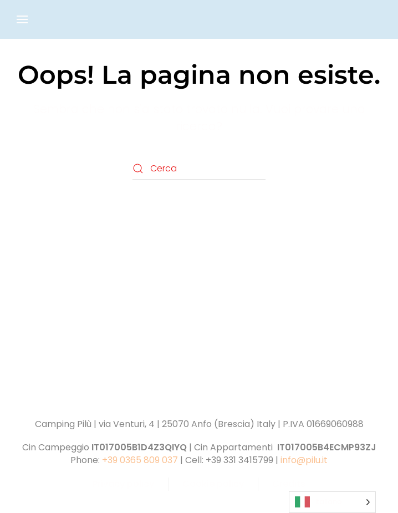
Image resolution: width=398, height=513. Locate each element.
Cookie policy (213, 484)
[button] (22, 19)
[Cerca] (199, 169)
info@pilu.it (304, 460)
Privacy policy (123, 484)
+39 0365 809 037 (140, 460)
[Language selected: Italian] (332, 502)
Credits (288, 484)
